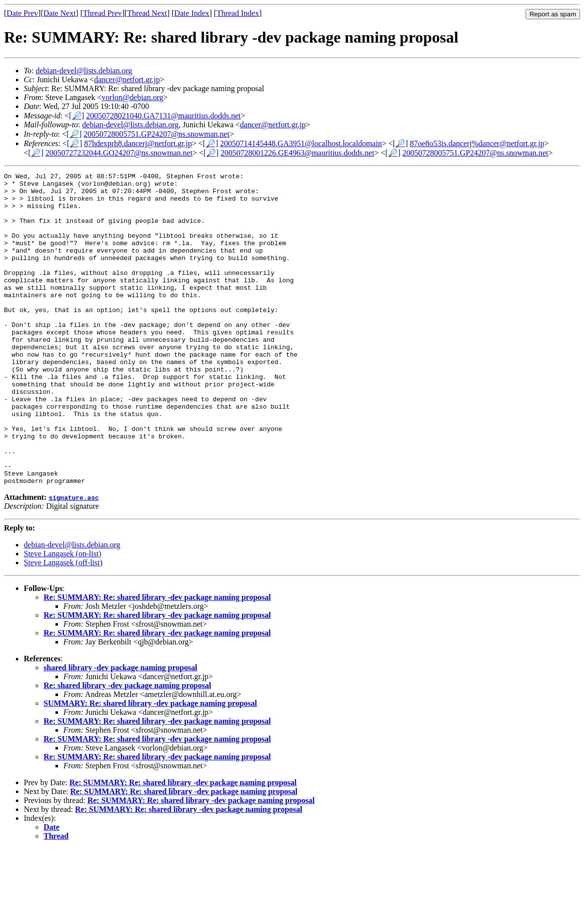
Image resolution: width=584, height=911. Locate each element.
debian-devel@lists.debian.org (84, 70)
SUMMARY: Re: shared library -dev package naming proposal (150, 765)
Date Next (60, 13)
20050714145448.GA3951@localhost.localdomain (301, 143)
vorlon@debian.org (132, 97)
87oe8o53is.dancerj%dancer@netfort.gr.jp (477, 143)
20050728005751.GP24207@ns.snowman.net (156, 134)
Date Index (192, 13)
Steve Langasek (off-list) (63, 625)
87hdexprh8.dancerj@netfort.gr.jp (138, 143)
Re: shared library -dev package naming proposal (127, 748)
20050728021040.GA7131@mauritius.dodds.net (163, 115)
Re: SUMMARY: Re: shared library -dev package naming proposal (157, 659)
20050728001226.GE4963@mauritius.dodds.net (297, 153)
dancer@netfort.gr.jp (127, 79)
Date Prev (22, 13)
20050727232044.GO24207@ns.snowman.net (119, 153)
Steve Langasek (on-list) (62, 616)
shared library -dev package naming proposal (120, 730)
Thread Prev (102, 13)
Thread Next (147, 13)
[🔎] (76, 115)
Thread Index (237, 13)
